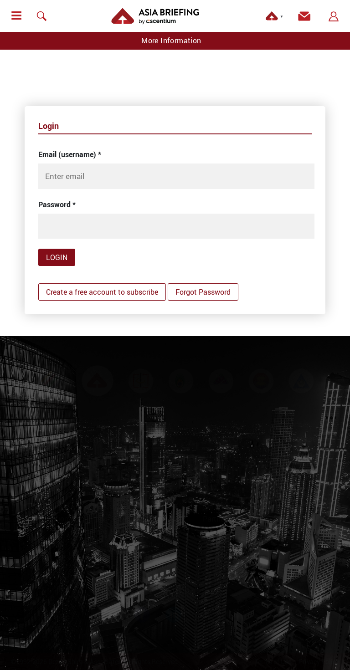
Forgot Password (203, 292)
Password (57, 204)
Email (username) (69, 154)
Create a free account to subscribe (102, 292)
